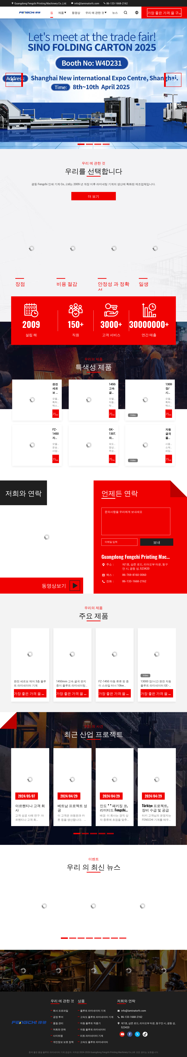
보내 (156, 542)
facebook (129, 1034)
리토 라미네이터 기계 (91, 1035)
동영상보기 (61, 585)
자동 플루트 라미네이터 (93, 1029)
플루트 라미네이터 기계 (93, 1010)
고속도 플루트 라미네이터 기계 (96, 1017)
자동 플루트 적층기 (90, 1023)
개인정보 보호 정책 (63, 1042)
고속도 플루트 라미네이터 (94, 1042)
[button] (81, 144)
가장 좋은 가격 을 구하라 (55, 413)
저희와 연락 (59, 1029)
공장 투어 (58, 1017)
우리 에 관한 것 (96, 12)
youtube (122, 1034)
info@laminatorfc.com (85, 3)
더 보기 (93, 196)
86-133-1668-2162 (115, 3)
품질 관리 (58, 1023)
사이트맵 (58, 1035)
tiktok (145, 1034)
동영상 (76, 12)
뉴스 (115, 12)
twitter (137, 1034)
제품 (62, 12)
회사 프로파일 (60, 1010)
